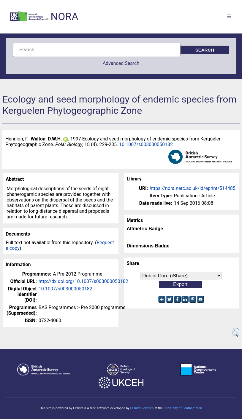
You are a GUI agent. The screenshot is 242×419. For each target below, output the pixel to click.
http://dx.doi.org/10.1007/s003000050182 (83, 281)
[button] (235, 332)
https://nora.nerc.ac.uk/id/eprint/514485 (192, 188)
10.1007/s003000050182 (146, 144)
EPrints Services (142, 408)
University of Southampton (183, 408)
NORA (64, 17)
